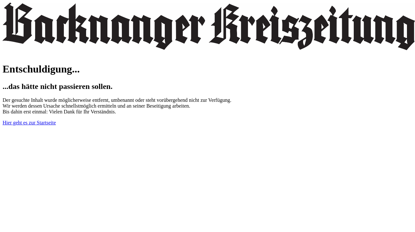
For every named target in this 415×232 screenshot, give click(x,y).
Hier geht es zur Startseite (29, 122)
